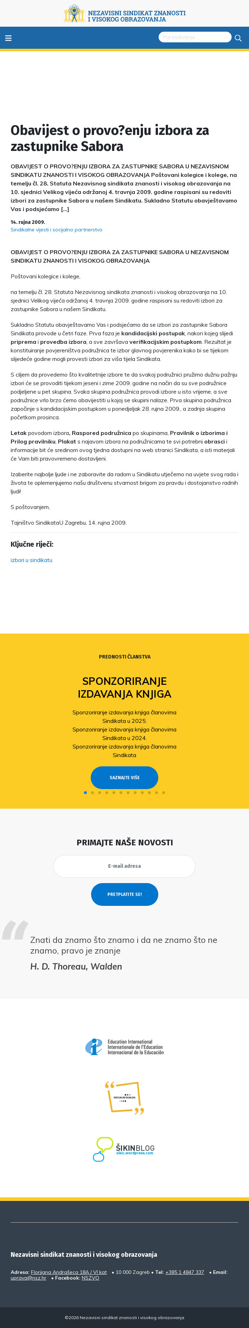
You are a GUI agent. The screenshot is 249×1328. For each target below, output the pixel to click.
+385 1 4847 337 (184, 1272)
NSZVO (90, 1278)
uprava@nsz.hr (28, 1278)
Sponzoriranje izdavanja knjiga (124, 687)
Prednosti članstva (124, 657)
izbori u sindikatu (31, 559)
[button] (85, 792)
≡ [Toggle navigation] (8, 38)
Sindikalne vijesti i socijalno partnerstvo (56, 229)
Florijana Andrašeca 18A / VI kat (69, 1272)
